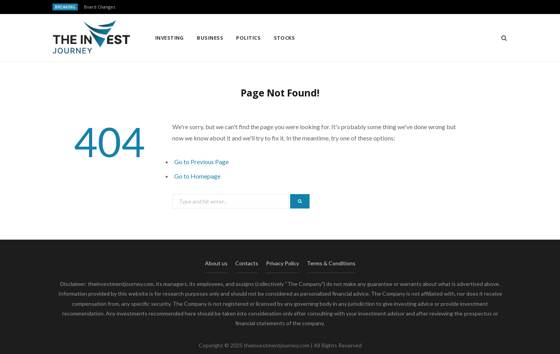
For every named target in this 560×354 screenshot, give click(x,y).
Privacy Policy (282, 263)
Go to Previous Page (201, 161)
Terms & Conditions (331, 263)
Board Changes (99, 7)
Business (210, 37)
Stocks (284, 37)
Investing (169, 37)
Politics (248, 37)
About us (216, 263)
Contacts (246, 263)
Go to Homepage (197, 176)
